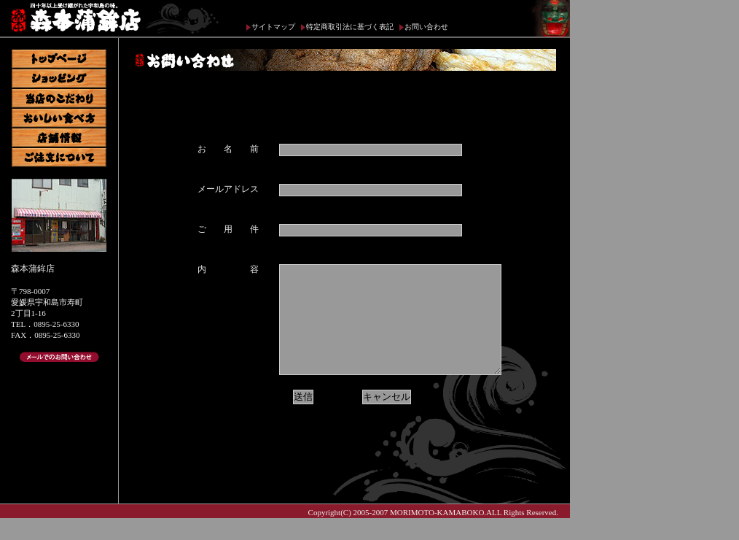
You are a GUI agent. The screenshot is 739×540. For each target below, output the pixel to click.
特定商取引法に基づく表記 (350, 27)
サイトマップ (273, 27)
